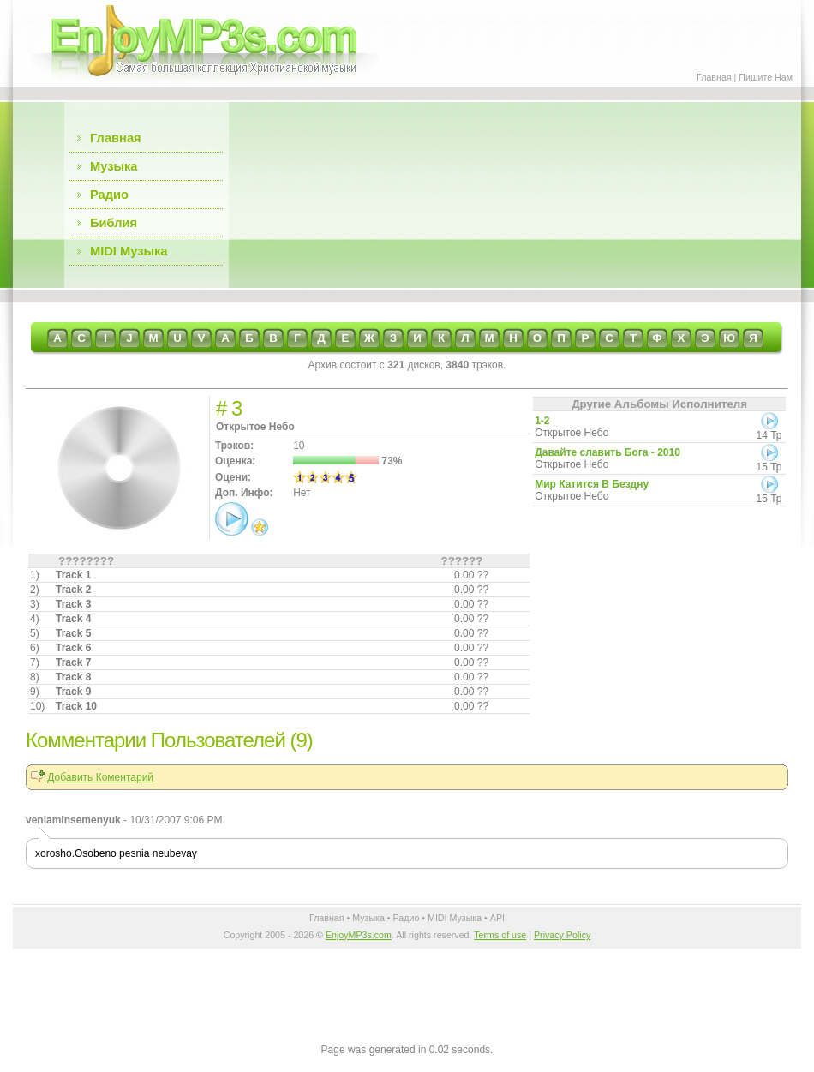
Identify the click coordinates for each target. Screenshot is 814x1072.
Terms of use (500, 935)
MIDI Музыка (128, 251)
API (497, 918)
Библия (113, 223)
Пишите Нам (766, 77)
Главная (714, 77)
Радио (109, 194)
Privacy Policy (562, 935)
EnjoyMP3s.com (359, 935)
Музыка (113, 166)
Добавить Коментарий (92, 777)
